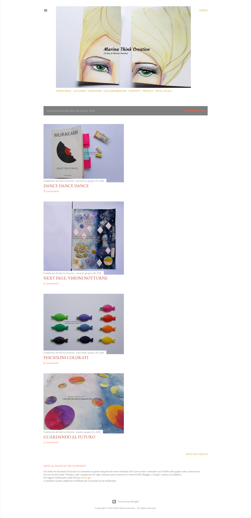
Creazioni (95, 90)
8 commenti (51, 363)
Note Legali (163, 90)
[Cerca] (203, 10)
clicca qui (86, 477)
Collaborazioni (115, 90)
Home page (63, 90)
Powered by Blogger (125, 502)
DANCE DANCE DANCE (66, 185)
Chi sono (79, 90)
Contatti (134, 90)
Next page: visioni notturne (76, 278)
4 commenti (51, 442)
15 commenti (51, 191)
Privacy (148, 90)
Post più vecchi (197, 454)
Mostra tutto (194, 110)
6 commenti (51, 283)
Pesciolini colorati (66, 357)
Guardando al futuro (69, 437)
